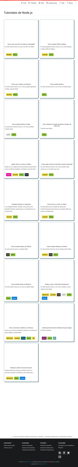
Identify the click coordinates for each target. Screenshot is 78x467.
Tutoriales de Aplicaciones (46, 447)
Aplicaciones (45, 294)
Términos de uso (8, 447)
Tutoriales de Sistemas (46, 445)
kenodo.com (43, 464)
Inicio (23, 3)
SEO (55, 338)
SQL (34, 338)
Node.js (15, 54)
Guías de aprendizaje (27, 445)
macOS (8, 134)
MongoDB (9, 54)
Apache (44, 338)
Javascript (44, 54)
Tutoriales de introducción (28, 450)
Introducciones (51, 3)
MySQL (23, 338)
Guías (41, 3)
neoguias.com (27, 461)
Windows (14, 298)
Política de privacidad (9, 445)
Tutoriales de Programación (47, 450)
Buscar (70, 3)
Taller (61, 3)
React (26, 174)
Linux (8, 254)
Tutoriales (32, 3)
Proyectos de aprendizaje (28, 447)
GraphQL (9, 174)
